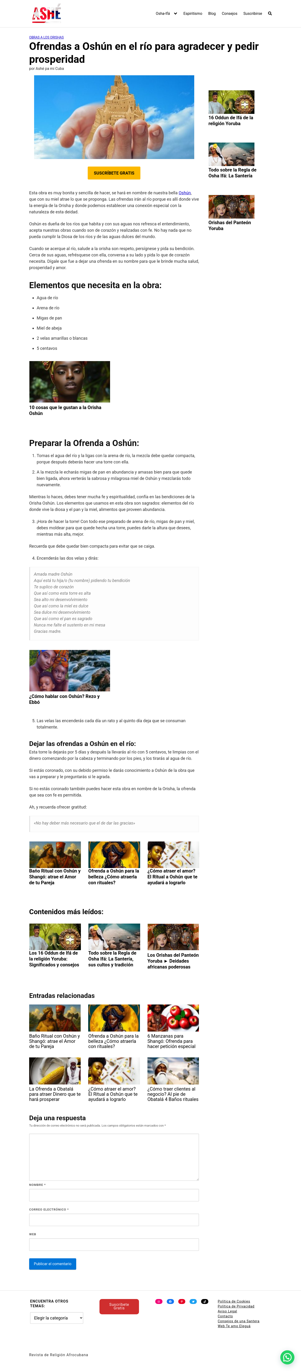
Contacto (225, 1316)
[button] (287, 1357)
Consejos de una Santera (239, 1321)
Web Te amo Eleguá (234, 1326)
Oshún (185, 192)
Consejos (229, 13)
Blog (212, 13)
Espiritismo (192, 13)
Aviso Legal (227, 1311)
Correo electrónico (49, 1209)
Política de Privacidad (236, 1306)
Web (32, 1234)
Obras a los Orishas (46, 37)
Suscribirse (252, 13)
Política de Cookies (234, 1301)
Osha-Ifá (163, 13)
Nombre (37, 1185)
